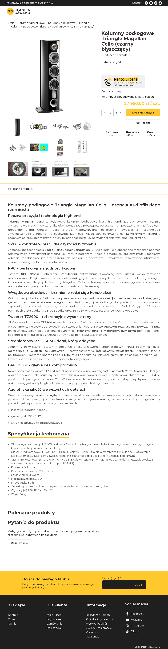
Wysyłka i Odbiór (96, 622)
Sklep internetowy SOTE (147, 646)
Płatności (92, 631)
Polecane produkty (20, 188)
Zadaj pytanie (20, 543)
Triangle (122, 55)
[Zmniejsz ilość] (115, 112)
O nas (11, 618)
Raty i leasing (142, 123)
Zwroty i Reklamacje (99, 626)
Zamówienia (54, 622)
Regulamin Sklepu (98, 613)
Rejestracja (54, 626)
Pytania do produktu (34, 522)
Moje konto (54, 613)
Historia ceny (111, 62)
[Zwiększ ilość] (104, 112)
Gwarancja (92, 635)
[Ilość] (110, 112)
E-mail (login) (110, 578)
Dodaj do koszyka (143, 113)
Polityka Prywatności (99, 618)
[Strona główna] (19, 11)
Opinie (12, 622)
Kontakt (136, 2)
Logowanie (54, 618)
